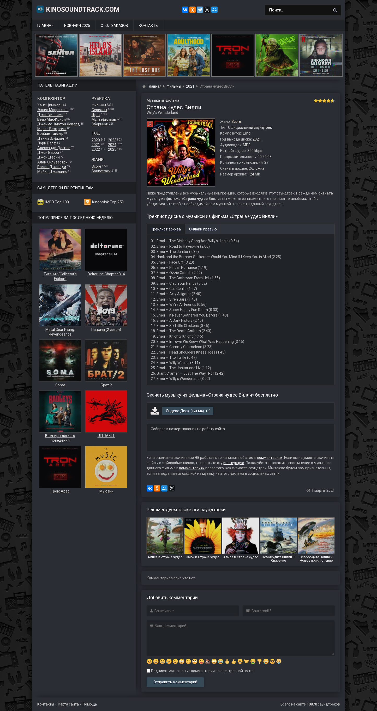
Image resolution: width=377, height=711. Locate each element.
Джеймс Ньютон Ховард (58, 124)
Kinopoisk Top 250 (108, 202)
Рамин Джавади (51, 167)
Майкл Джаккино (52, 171)
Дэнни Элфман (50, 138)
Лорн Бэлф (46, 143)
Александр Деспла (53, 148)
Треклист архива (166, 229)
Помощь (90, 704)
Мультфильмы (104, 119)
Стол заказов (114, 25)
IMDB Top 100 (57, 202)
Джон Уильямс (50, 115)
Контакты (148, 25)
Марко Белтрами (52, 129)
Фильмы (99, 105)
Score (96, 166)
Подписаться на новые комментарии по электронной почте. (200, 671)
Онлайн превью (203, 229)
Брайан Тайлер (50, 133)
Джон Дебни (48, 157)
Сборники (100, 124)
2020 (96, 140)
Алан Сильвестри (52, 162)
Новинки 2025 (77, 25)
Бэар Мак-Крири (51, 119)
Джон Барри (48, 152)
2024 (112, 145)
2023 (112, 140)
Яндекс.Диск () (188, 411)
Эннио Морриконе (53, 110)
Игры (96, 115)
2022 (96, 149)
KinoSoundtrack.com (77, 9)
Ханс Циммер (49, 105)
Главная (45, 25)
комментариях (270, 457)
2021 (96, 145)
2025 (112, 149)
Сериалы (99, 110)
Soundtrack (101, 171)
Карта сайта (68, 704)
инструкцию (233, 463)
